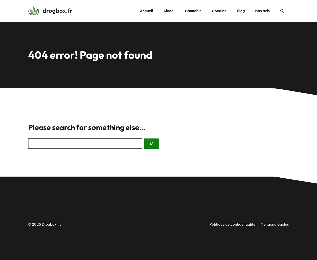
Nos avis (262, 11)
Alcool (169, 11)
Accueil (146, 11)
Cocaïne (219, 11)
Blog (241, 11)
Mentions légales (275, 224)
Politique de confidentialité (233, 224)
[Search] (151, 143)
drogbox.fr (57, 10)
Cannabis (193, 11)
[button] (282, 10)
